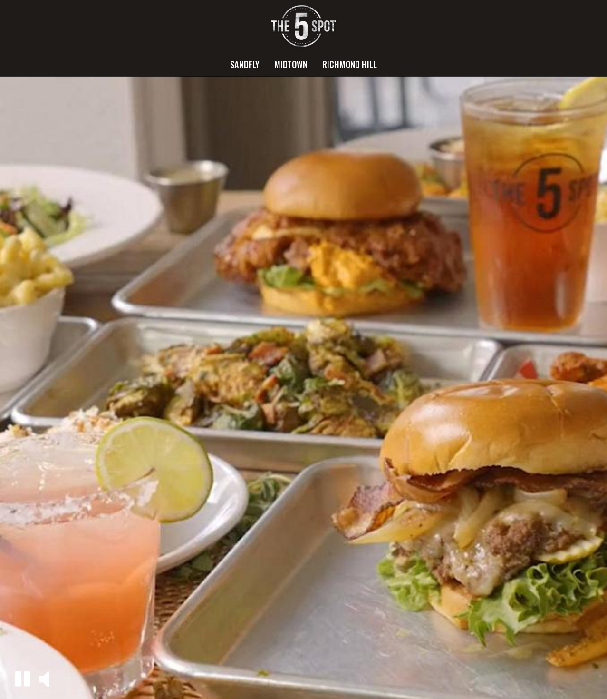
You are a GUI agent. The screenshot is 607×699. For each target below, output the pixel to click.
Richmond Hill (349, 64)
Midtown (291, 64)
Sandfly (245, 64)
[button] (22, 678)
